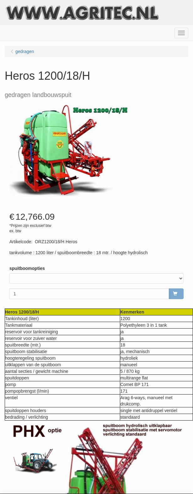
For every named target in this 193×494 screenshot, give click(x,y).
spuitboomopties (27, 268)
